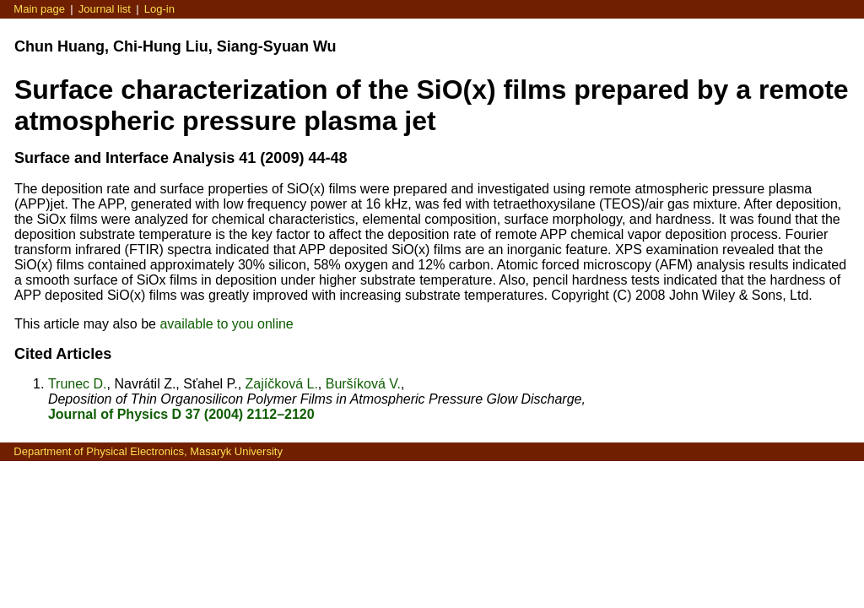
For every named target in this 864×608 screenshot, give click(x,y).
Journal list (104, 9)
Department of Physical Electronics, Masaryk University (148, 451)
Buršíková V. (363, 384)
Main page (39, 9)
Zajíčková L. (282, 384)
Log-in (159, 9)
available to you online (226, 324)
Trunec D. (77, 384)
